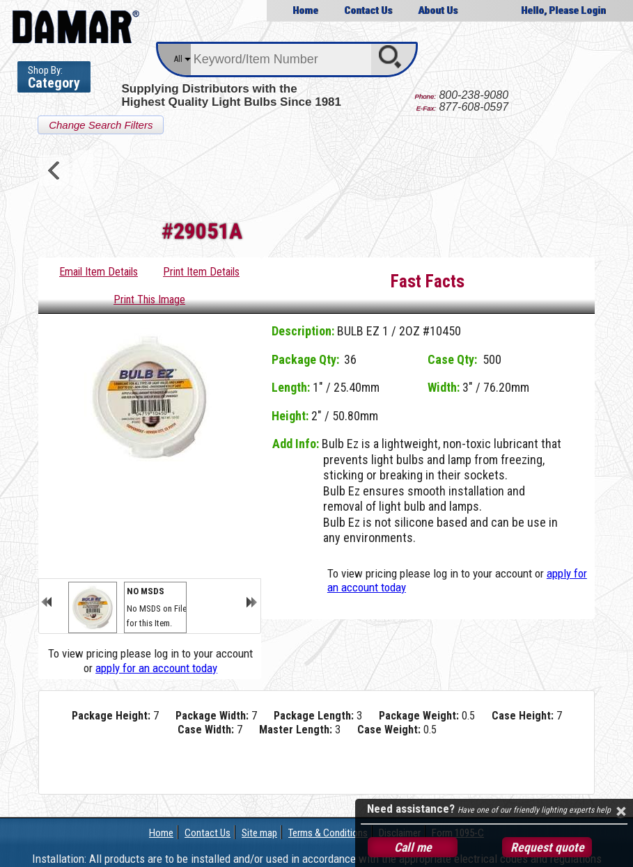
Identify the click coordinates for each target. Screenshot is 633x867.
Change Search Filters (101, 125)
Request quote (547, 847)
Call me (413, 847)
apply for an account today (156, 668)
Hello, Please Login (563, 10)
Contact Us (368, 10)
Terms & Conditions (328, 833)
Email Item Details (98, 271)
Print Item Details (201, 271)
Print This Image (149, 299)
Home (305, 10)
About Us (438, 10)
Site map (259, 833)
